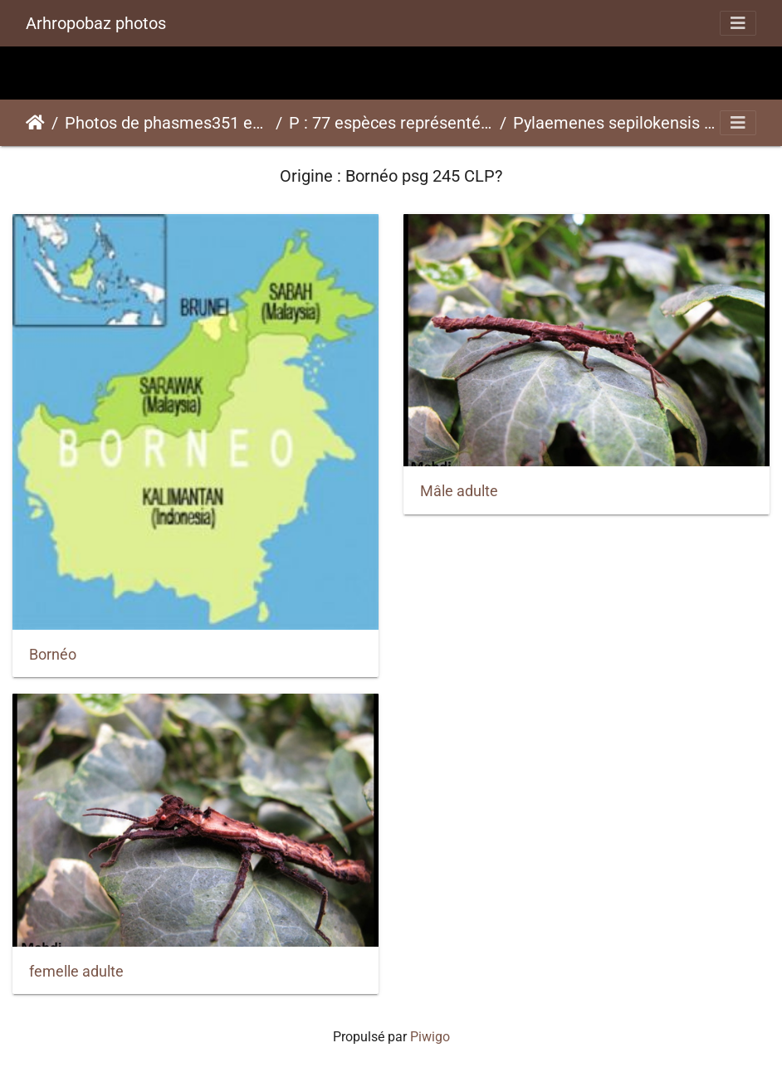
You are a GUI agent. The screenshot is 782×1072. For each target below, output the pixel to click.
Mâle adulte (459, 491)
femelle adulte (76, 971)
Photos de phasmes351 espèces (167, 123)
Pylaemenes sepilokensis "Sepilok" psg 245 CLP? (615, 123)
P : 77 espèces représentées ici (391, 123)
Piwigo (430, 1037)
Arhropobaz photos (96, 23)
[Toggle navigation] (738, 23)
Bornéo (52, 654)
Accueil (35, 122)
